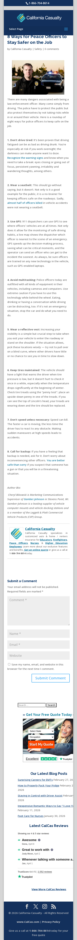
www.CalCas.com (28, 921)
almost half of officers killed (24, 202)
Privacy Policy (51, 921)
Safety (38, 49)
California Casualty (21, 49)
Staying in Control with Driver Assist (40, 795)
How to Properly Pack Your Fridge (38, 785)
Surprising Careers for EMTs (35, 779)
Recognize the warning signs (25, 157)
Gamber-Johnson (34, 499)
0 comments (52, 49)
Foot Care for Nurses (31, 816)
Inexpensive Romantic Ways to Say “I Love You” (47, 806)
